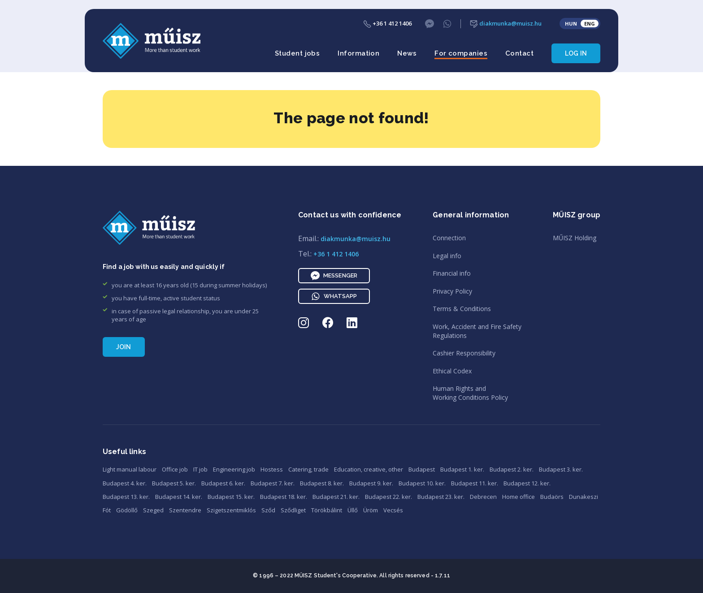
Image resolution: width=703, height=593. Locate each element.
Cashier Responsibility (464, 353)
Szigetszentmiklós (231, 510)
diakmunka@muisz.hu (506, 23)
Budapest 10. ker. (422, 483)
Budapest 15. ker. (231, 497)
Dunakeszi (583, 497)
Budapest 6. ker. (223, 483)
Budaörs (552, 497)
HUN (571, 23)
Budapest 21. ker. (336, 497)
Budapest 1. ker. (462, 469)
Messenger (334, 275)
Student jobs (297, 53)
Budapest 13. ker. (126, 497)
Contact (519, 53)
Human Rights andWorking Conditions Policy (470, 393)
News (407, 53)
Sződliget (293, 510)
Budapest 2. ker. (512, 469)
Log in (576, 53)
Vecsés (393, 510)
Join (123, 347)
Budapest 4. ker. (125, 483)
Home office (518, 497)
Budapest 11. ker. (474, 483)
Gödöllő (127, 510)
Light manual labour (129, 469)
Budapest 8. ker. (322, 483)
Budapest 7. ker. (273, 483)
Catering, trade (308, 469)
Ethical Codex (452, 371)
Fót (107, 510)
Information (358, 53)
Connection (449, 238)
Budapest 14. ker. (178, 497)
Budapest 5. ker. (174, 483)
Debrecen (483, 497)
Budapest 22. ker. (388, 497)
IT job (200, 469)
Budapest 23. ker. (440, 497)
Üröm (370, 510)
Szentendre (185, 510)
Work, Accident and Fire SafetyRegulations (477, 331)
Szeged (153, 510)
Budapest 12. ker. (527, 483)
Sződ (268, 510)
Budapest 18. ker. (283, 497)
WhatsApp (334, 296)
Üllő (352, 510)
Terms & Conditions (462, 308)
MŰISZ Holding (574, 238)
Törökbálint (326, 510)
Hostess (271, 469)
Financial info (452, 273)
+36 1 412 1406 (387, 23)
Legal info (447, 255)
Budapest (421, 469)
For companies (460, 53)
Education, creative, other (368, 469)
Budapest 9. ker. (371, 483)
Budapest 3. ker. (561, 469)
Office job (175, 469)
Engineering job (234, 469)
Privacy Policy (452, 291)
